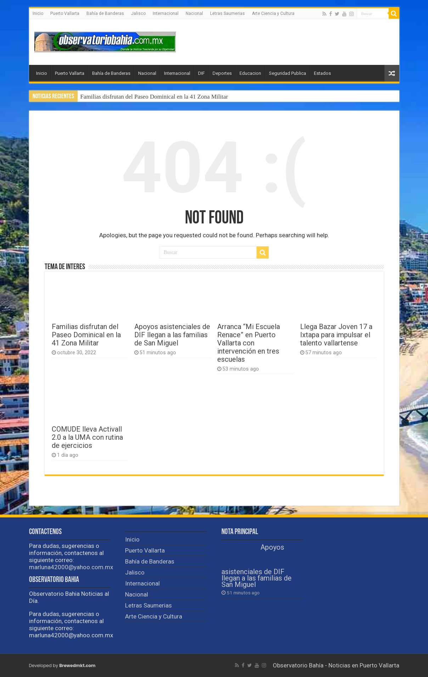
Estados (322, 73)
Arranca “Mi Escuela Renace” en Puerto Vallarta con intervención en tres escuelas (248, 343)
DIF (201, 73)
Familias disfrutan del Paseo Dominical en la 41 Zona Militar (154, 96)
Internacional (166, 13)
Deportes (222, 73)
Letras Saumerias (227, 13)
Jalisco (138, 13)
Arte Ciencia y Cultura (273, 13)
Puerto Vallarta (64, 13)
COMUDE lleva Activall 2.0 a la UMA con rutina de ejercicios (87, 437)
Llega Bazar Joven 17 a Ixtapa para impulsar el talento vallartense (336, 335)
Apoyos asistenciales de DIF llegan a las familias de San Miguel (172, 335)
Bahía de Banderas (105, 13)
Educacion (250, 73)
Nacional (194, 13)
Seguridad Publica (287, 73)
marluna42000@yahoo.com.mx (71, 567)
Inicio (38, 13)
